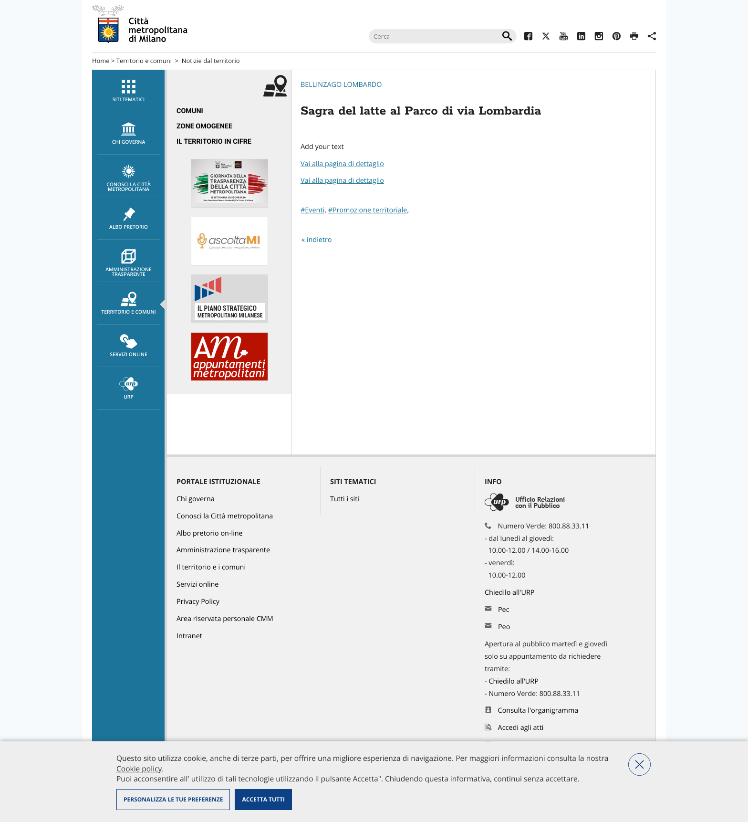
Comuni (190, 111)
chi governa (128, 134)
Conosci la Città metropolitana (128, 178)
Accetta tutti (263, 799)
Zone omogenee (204, 126)
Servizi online (128, 346)
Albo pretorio (128, 219)
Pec (503, 609)
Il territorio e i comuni (211, 567)
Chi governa (196, 499)
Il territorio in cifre (214, 141)
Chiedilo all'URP (510, 592)
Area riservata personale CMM (225, 618)
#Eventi (312, 210)
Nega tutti (639, 764)
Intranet (189, 636)
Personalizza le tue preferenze (173, 799)
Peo (504, 627)
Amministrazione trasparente (128, 263)
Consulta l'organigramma (538, 710)
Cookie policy (139, 768)
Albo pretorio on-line (210, 533)
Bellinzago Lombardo (341, 84)
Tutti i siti (344, 499)
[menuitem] (128, 91)
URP (128, 388)
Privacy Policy (198, 601)
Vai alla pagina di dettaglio (342, 164)
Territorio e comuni (144, 60)
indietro (319, 239)
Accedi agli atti (521, 727)
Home (101, 60)
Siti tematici (128, 91)
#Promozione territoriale (367, 210)
